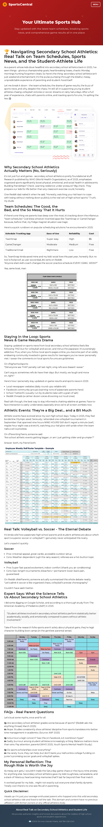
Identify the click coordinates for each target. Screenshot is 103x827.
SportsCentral (17, 4)
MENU (95, 4)
